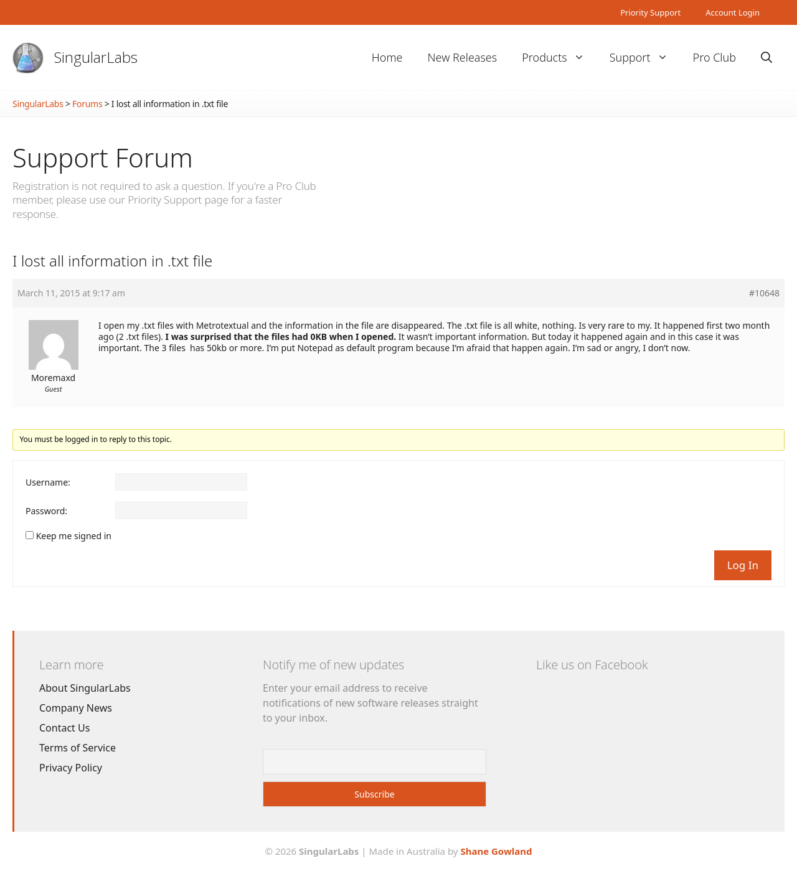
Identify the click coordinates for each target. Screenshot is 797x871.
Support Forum (102, 157)
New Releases (462, 57)
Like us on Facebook (592, 664)
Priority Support (650, 12)
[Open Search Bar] (766, 57)
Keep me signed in (73, 536)
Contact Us (64, 728)
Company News (75, 708)
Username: (48, 482)
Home (387, 57)
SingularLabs (96, 57)
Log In (742, 565)
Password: (46, 511)
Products (559, 57)
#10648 (764, 293)
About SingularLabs (85, 688)
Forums (87, 104)
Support (645, 57)
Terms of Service (77, 748)
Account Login (732, 12)
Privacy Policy (70, 767)
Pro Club (714, 57)
